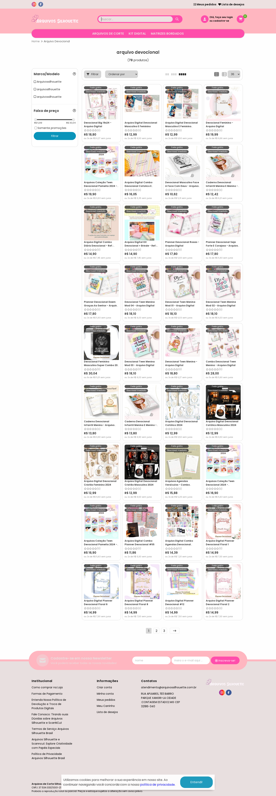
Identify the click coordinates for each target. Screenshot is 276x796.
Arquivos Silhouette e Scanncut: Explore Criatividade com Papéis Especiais (52, 743)
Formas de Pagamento (47, 694)
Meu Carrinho (106, 706)
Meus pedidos (204, 4)
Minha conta (105, 694)
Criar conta (104, 687)
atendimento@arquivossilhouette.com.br (168, 687)
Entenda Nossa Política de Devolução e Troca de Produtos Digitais (49, 704)
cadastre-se (221, 20)
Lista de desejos (231, 4)
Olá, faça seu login (221, 17)
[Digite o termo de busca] (135, 19)
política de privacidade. (157, 784)
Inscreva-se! (225, 661)
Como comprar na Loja (47, 687)
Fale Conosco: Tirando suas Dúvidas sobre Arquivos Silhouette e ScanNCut (50, 718)
